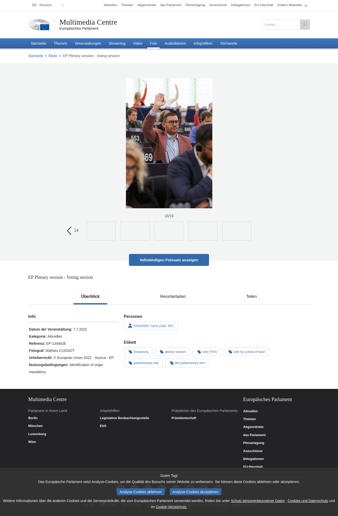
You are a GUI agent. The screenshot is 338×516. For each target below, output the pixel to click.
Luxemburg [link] (37, 434)
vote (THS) (207, 351)
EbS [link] (103, 426)
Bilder (53, 56)
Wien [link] (32, 442)
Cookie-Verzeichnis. (171, 507)
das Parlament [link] (254, 435)
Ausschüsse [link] (253, 451)
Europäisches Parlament (79, 28)
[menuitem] (47, 5)
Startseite (35, 56)
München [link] (35, 426)
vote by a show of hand (246, 351)
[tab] (90, 296)
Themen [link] (249, 419)
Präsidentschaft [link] (184, 418)
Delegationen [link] (253, 459)
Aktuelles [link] (250, 411)
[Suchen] (305, 24)
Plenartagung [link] (253, 443)
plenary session (172, 351)
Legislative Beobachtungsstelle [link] (124, 418)
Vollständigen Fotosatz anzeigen (169, 260)
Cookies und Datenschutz (308, 501)
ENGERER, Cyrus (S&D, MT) (151, 325)
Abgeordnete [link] (253, 427)
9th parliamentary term (187, 362)
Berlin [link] (33, 418)
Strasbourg (138, 351)
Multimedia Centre (88, 22)
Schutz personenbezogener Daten (258, 501)
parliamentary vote (143, 362)
